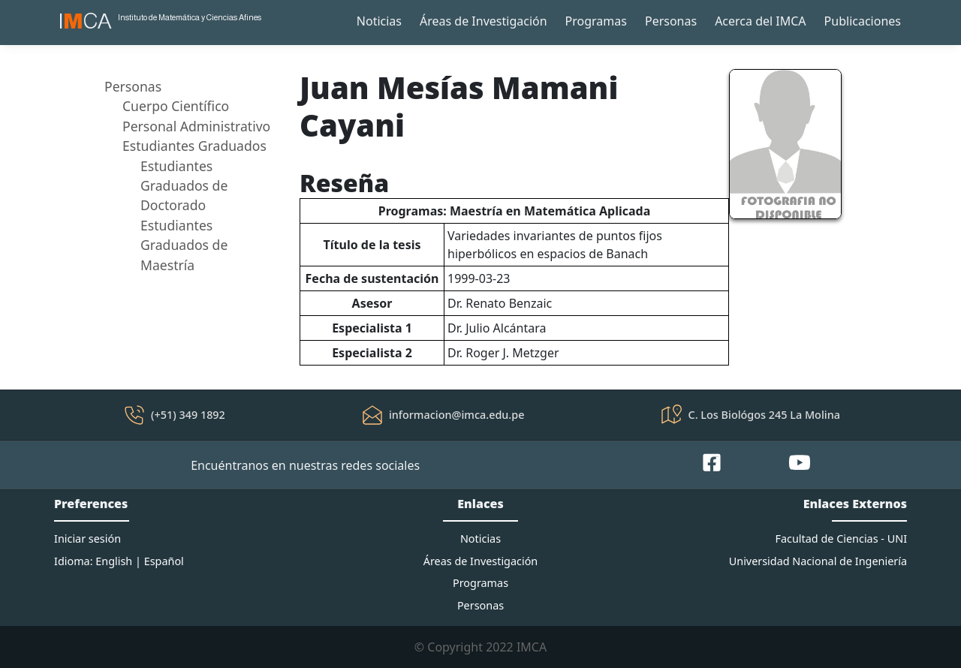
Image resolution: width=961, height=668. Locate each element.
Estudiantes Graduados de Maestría (183, 245)
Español (164, 561)
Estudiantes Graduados (194, 146)
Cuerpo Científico (175, 106)
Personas (671, 21)
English (113, 561)
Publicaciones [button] (862, 21)
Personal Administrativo (196, 126)
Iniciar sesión (87, 538)
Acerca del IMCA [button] (760, 21)
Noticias (379, 21)
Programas (596, 21)
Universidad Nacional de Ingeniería (818, 561)
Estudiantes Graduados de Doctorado (183, 186)
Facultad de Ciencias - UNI (841, 538)
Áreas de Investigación (483, 21)
